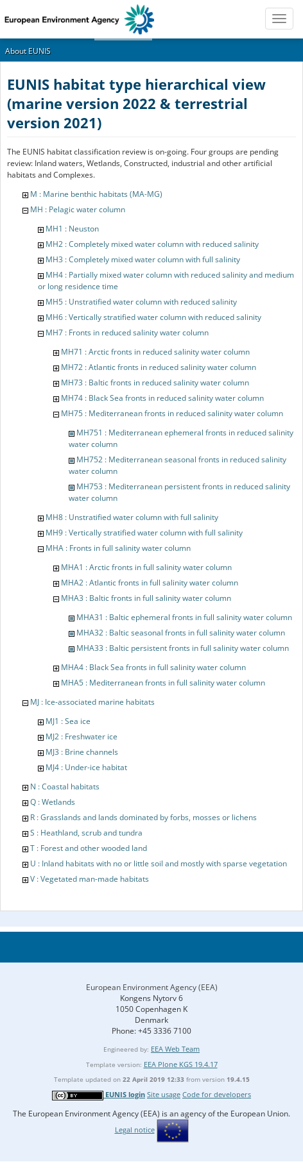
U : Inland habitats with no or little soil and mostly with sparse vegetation (158, 863)
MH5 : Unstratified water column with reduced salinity (141, 301)
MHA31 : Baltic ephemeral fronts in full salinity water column (184, 617)
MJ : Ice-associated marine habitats (92, 701)
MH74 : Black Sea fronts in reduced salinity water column (162, 397)
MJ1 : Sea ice (68, 721)
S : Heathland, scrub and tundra (86, 832)
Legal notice (135, 1129)
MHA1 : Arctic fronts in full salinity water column (146, 567)
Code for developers (216, 1094)
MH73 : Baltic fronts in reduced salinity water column (155, 382)
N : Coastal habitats (65, 786)
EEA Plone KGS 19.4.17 (181, 1064)
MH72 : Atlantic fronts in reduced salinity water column (158, 367)
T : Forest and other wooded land (88, 848)
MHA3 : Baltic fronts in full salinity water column (146, 598)
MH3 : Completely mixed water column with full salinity (143, 259)
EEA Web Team (175, 1049)
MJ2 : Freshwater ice (81, 736)
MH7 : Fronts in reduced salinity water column (127, 332)
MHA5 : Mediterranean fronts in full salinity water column (163, 682)
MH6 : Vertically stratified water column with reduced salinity (153, 317)
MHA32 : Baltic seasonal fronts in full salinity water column (180, 632)
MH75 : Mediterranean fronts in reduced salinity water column (172, 413)
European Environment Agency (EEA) (152, 987)
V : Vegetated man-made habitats (89, 878)
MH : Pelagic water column (77, 209)
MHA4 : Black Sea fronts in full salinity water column (153, 667)
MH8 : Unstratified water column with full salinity (132, 517)
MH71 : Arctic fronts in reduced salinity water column (155, 351)
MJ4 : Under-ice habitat (86, 767)
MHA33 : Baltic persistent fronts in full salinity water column (182, 648)
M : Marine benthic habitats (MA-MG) (96, 194)
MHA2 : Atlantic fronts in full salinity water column (149, 582)
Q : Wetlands (52, 801)
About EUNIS (28, 51)
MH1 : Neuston (72, 228)
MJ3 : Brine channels (82, 751)
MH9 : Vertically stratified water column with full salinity (144, 532)
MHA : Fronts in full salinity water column (118, 547)
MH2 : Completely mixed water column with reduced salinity (152, 244)
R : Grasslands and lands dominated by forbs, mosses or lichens (143, 817)
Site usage (163, 1094)
